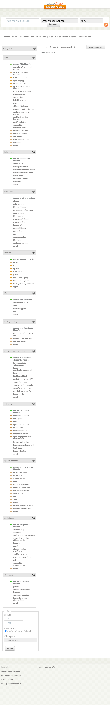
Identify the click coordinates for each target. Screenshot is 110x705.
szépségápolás (19, 237)
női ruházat (17, 231)
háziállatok (17, 475)
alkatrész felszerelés (22, 303)
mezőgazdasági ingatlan (23, 283)
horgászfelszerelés (21, 490)
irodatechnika (18, 394)
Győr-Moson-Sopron (27, 37)
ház (14, 265)
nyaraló (16, 268)
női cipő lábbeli (19, 228)
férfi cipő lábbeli (19, 207)
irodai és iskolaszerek (22, 508)
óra (14, 234)
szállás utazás (19, 478)
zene (15, 499)
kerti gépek (18, 419)
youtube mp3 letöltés (46, 667)
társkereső (8, 575)
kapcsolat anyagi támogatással (20, 599)
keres (20, 631)
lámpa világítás (19, 451)
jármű (6, 293)
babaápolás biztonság (22, 167)
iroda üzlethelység (20, 277)
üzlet (15, 560)
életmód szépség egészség (20, 531)
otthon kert (8, 404)
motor (15, 312)
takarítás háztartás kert (23, 557)
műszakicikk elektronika (14, 351)
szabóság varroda (20, 243)
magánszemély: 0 (67, 47)
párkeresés (17, 587)
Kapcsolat (5, 667)
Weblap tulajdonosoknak (11, 683)
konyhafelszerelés (20, 434)
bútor (15, 422)
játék (15, 481)
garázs (16, 274)
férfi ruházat (18, 216)
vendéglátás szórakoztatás (19, 564)
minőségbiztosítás (21, 139)
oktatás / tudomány (21, 106)
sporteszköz (18, 493)
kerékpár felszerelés (21, 487)
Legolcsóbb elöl (95, 47)
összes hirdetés (10, 37)
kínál (28, 631)
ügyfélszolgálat (19, 122)
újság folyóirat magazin (23, 505)
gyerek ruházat (19, 222)
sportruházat (18, 213)
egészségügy (18, 80)
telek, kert (17, 271)
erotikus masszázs (21, 595)
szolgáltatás (48, 37)
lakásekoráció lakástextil (23, 445)
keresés (53, 24)
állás (6, 58)
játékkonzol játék (20, 376)
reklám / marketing (21, 130)
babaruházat (18, 176)
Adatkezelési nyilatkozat (11, 675)
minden (10, 631)
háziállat (16, 543)
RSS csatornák (7, 679)
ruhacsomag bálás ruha (23, 210)
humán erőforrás (20, 133)
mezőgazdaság (10, 321)
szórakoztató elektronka (23, 385)
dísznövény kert (20, 431)
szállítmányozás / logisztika (20, 118)
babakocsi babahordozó (23, 173)
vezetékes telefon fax (22, 388)
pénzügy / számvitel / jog (23, 109)
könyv (15, 502)
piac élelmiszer (19, 341)
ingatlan (7, 253)
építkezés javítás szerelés (24, 535)
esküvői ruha (18, 204)
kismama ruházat (20, 179)
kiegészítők (18, 225)
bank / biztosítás (20, 77)
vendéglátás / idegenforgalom (19, 126)
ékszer (16, 201)
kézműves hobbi (20, 472)
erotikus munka (19, 83)
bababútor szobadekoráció (24, 170)
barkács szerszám (21, 416)
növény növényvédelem (23, 338)
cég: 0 (55, 47)
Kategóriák (7, 48)
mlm (15, 103)
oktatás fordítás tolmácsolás (67, 37)
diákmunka (17, 136)
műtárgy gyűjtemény (21, 484)
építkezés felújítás (21, 425)
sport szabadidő (11, 461)
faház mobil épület (21, 442)
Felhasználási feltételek (11, 671)
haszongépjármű (20, 309)
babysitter (17, 182)
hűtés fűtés (18, 428)
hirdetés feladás (55, 7)
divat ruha (8, 191)
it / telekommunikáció (22, 92)
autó (15, 306)
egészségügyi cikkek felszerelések (22, 438)
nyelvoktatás (85, 37)
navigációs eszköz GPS (23, 379)
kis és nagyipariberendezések (22, 369)
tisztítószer (18, 448)
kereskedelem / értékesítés (19, 96)
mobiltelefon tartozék (22, 391)
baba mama (9, 152)
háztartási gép (19, 373)
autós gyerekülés (20, 164)
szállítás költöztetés (21, 554)
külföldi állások (19, 100)
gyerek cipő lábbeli (21, 219)
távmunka (17, 142)
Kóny (39, 37)
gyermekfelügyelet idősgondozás (21, 539)
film (14, 496)
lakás (15, 262)
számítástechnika (20, 382)
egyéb (15, 145)
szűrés (10, 648)
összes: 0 (47, 47)
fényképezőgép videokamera (19, 364)
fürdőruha (17, 240)
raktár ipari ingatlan (21, 280)
